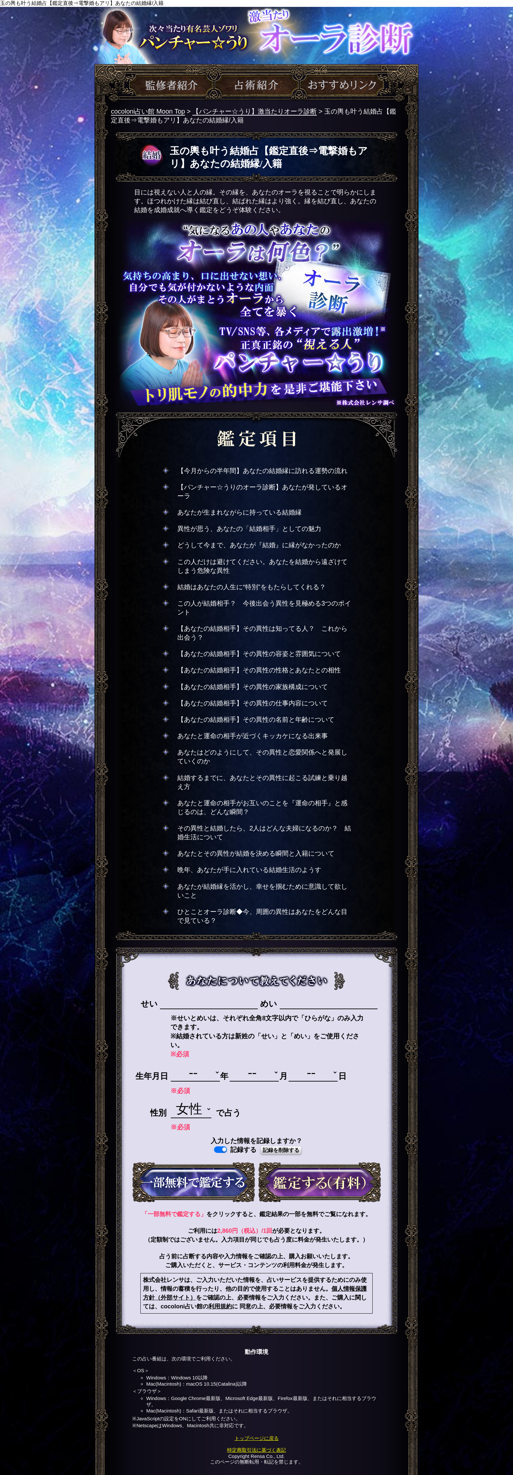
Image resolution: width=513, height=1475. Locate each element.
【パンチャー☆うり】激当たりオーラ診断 (254, 111)
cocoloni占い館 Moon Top (148, 111)
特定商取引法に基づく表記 (256, 1450)
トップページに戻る (257, 1438)
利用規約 (220, 1306)
